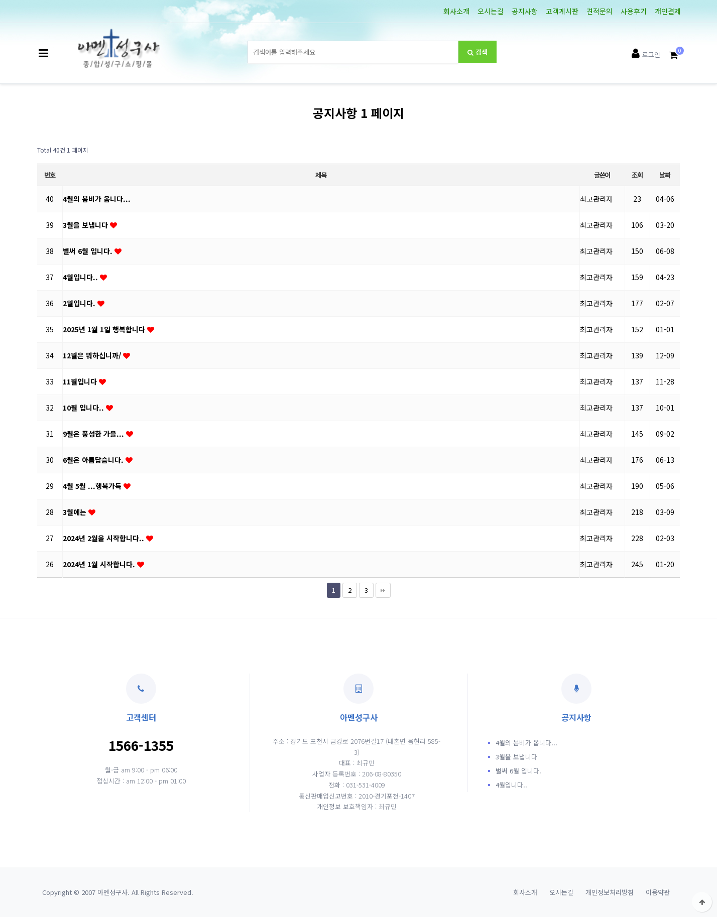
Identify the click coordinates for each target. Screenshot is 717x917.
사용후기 (634, 11)
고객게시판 (562, 11)
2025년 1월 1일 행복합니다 (105, 329)
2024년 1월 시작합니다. (100, 564)
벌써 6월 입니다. (88, 251)
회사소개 (456, 11)
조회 (637, 175)
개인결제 (668, 11)
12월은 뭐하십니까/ (93, 355)
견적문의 (599, 11)
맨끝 (383, 590)
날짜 (664, 175)
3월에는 (75, 512)
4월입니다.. (81, 277)
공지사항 (525, 11)
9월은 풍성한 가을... (94, 434)
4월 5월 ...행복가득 (93, 486)
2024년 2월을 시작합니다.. (104, 538)
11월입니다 (81, 381)
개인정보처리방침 (609, 892)
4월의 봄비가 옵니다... (97, 199)
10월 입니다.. (84, 408)
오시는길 (490, 11)
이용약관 (658, 892)
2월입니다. (80, 303)
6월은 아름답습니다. (94, 460)
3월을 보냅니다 (86, 225)
